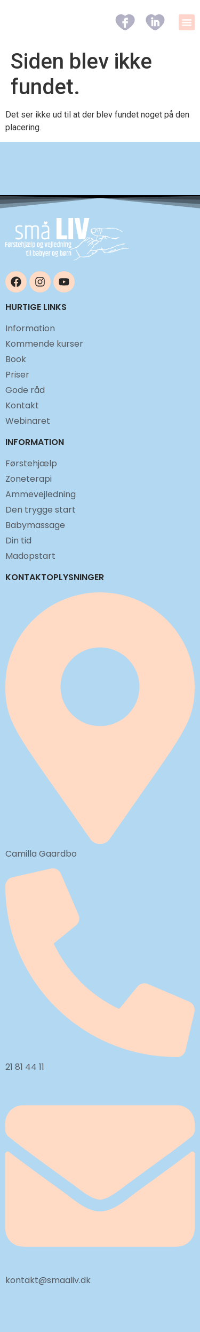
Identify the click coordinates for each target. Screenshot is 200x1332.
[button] (187, 22)
